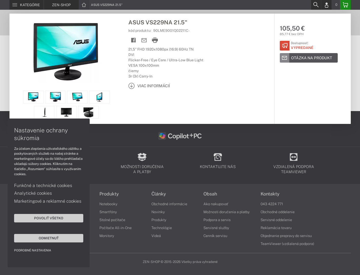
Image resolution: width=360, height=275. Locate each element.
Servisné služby (216, 228)
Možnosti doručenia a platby (226, 212)
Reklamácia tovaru (276, 228)
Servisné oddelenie (276, 220)
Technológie (161, 228)
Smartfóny (108, 212)
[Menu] (26, 5)
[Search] (316, 5)
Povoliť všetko (48, 218)
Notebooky (108, 204)
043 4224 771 (272, 204)
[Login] (326, 5)
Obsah (210, 194)
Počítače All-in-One (115, 228)
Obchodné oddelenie (278, 212)
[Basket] (345, 5)
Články (158, 194)
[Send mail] (144, 40)
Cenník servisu (215, 236)
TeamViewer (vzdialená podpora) (287, 244)
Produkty (109, 194)
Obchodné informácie (169, 204)
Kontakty (270, 194)
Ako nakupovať (215, 204)
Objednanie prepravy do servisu (286, 236)
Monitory (106, 236)
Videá (156, 236)
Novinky (158, 212)
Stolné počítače (112, 220)
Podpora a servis (217, 220)
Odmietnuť (49, 238)
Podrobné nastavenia (32, 250)
